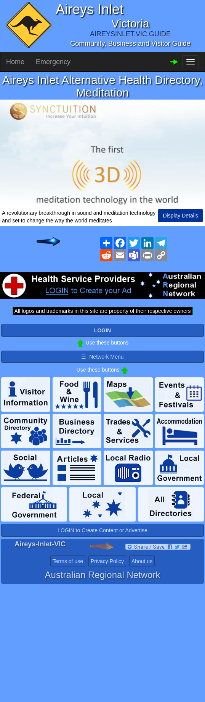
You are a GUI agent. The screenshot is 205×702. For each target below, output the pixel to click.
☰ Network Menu (102, 357)
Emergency (53, 62)
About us (141, 561)
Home (15, 62)
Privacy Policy (107, 561)
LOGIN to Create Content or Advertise (102, 530)
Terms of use (68, 561)
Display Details (180, 216)
